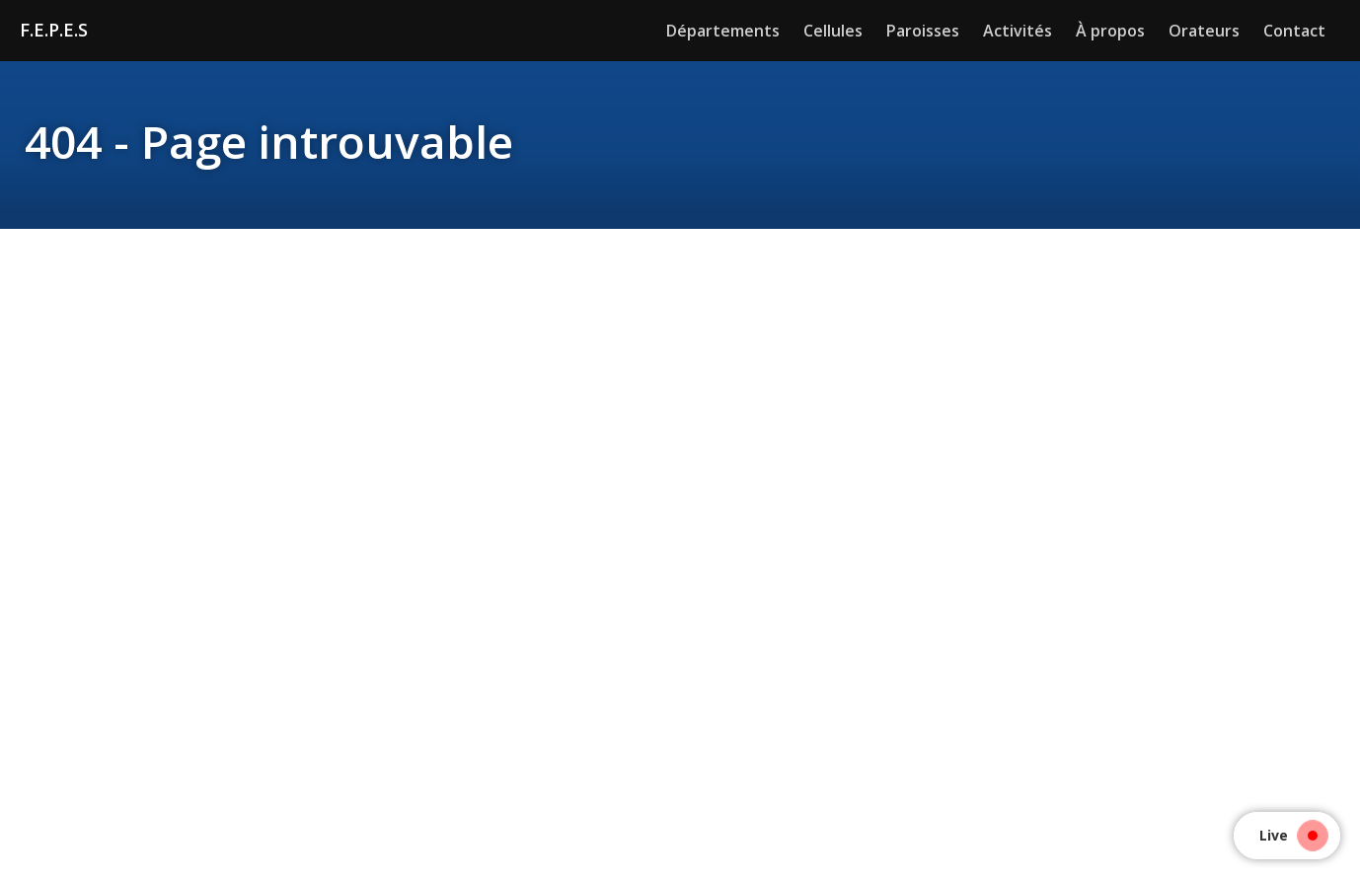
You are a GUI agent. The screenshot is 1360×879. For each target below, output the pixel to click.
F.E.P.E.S (54, 29)
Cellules (833, 30)
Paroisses (922, 30)
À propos (1110, 30)
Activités (1017, 30)
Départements (723, 30)
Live (1288, 835)
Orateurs (1204, 30)
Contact (1294, 30)
